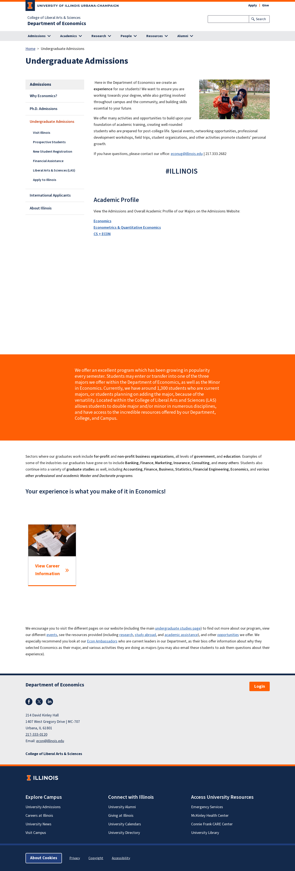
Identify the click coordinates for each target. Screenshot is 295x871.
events (51, 635)
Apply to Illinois (44, 180)
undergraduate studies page (178, 628)
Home (30, 48)
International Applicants (50, 195)
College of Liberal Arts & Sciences (54, 17)
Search (261, 19)
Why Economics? (43, 96)
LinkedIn (49, 701)
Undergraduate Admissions (52, 121)
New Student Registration (52, 151)
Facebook (29, 701)
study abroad (145, 635)
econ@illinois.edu (50, 741)
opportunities (228, 635)
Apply (252, 5)
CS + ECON (102, 234)
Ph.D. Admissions (43, 108)
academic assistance (181, 635)
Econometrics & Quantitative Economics (127, 227)
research (126, 635)
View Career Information (47, 570)
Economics (102, 221)
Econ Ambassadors (102, 641)
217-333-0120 (36, 734)
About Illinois (41, 208)
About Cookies (43, 858)
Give (265, 5)
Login (259, 686)
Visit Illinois (41, 132)
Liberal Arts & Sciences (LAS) (54, 170)
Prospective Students (49, 142)
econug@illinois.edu (187, 153)
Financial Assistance (48, 161)
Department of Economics (56, 23)
